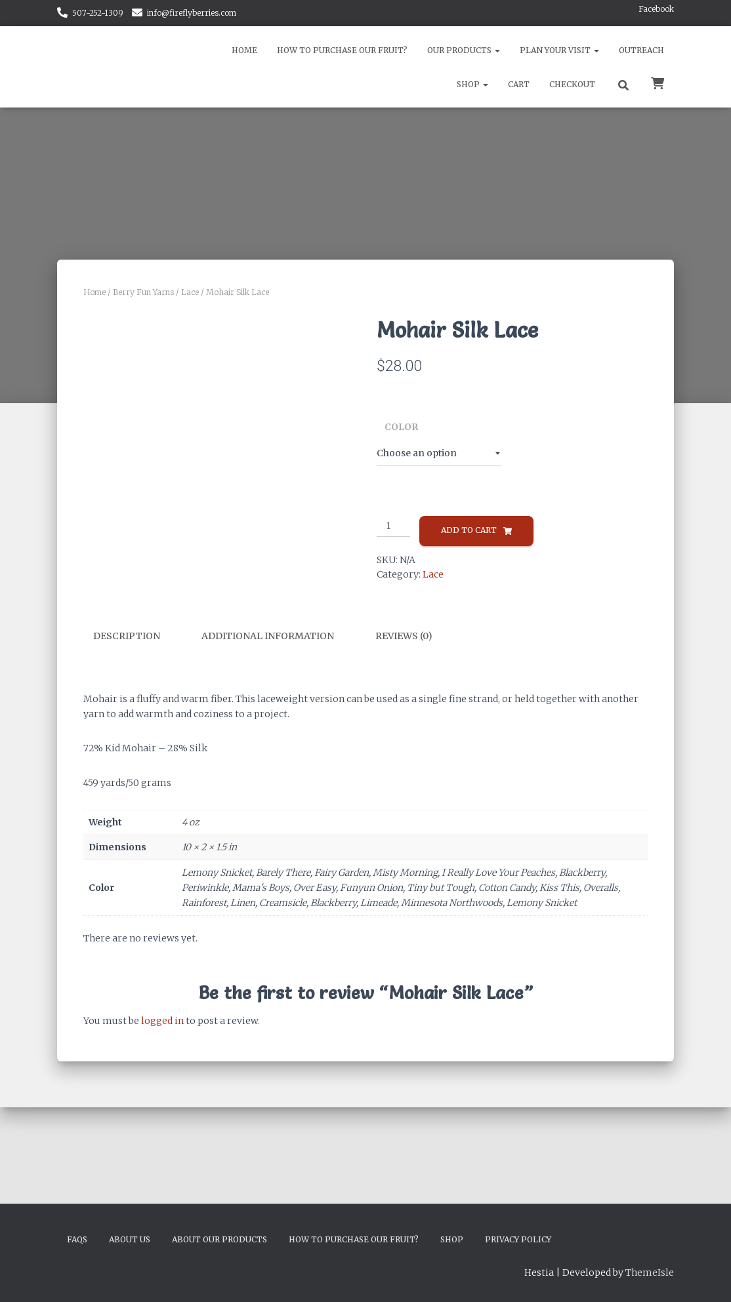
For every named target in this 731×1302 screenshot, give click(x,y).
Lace (190, 292)
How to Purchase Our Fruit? (342, 50)
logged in (162, 1180)
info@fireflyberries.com (191, 13)
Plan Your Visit (559, 50)
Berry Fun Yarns (143, 292)
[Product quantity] (393, 526)
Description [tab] (126, 795)
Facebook (656, 9)
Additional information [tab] (267, 795)
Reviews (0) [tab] (403, 795)
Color (401, 427)
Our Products (463, 50)
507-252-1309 (97, 13)
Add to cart (469, 530)
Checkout (572, 84)
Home (244, 50)
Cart (519, 84)
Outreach (641, 50)
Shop (472, 84)
